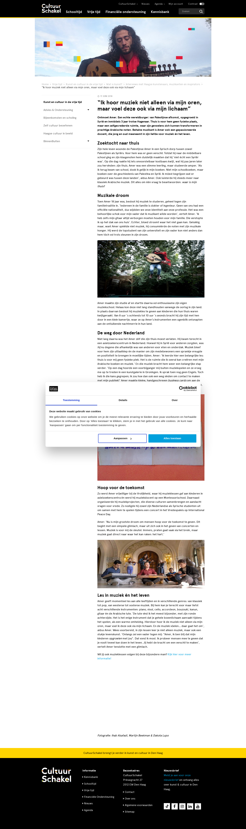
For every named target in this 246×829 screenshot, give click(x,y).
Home (45, 84)
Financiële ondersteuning (126, 12)
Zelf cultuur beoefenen (57, 125)
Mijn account (176, 3)
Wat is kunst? (114, 84)
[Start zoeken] (201, 11)
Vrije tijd (93, 12)
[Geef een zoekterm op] (191, 11)
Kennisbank (160, 12)
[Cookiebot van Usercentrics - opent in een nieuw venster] (182, 388)
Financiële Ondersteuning (99, 796)
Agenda (159, 3)
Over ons (130, 798)
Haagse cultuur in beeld (58, 133)
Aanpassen (123, 438)
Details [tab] (123, 400)
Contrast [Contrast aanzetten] (193, 3)
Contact (129, 792)
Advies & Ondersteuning (58, 110)
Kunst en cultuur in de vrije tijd (84, 84)
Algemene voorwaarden (139, 805)
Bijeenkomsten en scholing (59, 117)
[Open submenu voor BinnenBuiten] (88, 141)
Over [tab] (175, 400)
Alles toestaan (172, 438)
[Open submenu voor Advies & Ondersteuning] (88, 110)
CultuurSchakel (127, 3)
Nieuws (145, 3)
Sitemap (129, 811)
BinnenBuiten (51, 141)
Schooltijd (74, 12)
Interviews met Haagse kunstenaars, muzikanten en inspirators (163, 84)
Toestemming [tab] (71, 400)
